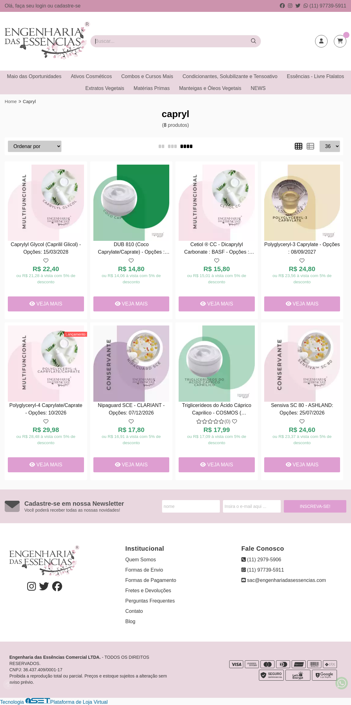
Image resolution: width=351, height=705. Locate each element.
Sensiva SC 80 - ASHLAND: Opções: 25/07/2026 (302, 409)
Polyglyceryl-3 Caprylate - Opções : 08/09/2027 (302, 248)
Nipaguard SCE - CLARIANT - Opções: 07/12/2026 (131, 409)
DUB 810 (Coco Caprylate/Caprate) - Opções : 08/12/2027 (131, 249)
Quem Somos (140, 559)
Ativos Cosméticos (91, 76)
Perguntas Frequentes (150, 600)
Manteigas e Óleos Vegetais (210, 88)
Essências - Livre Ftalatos (315, 76)
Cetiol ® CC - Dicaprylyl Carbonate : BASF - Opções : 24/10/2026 (216, 249)
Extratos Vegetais (104, 88)
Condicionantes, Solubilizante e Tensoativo (230, 76)
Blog (130, 621)
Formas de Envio (144, 570)
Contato (134, 611)
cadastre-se (67, 5)
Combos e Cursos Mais (147, 76)
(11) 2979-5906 (261, 559)
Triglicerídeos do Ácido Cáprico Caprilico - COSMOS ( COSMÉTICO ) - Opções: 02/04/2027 (216, 410)
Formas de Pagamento (150, 580)
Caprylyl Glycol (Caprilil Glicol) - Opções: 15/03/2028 (46, 248)
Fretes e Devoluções (148, 590)
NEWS (258, 88)
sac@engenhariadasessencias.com (283, 580)
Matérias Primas (152, 88)
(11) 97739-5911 (325, 5)
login (41, 5)
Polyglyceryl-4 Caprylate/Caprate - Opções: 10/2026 (45, 409)
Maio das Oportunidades (34, 76)
